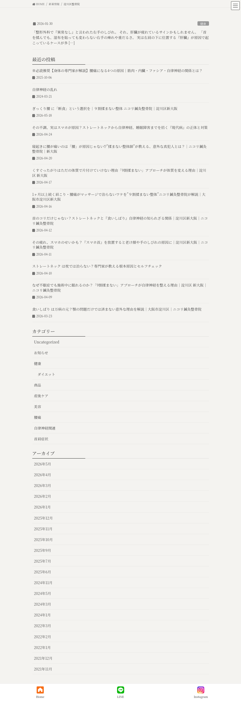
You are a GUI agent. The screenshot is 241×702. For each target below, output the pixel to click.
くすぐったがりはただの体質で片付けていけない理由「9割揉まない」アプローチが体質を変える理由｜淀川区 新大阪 (119, 173)
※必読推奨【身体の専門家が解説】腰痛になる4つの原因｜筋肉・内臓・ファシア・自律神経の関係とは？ (117, 70)
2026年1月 (42, 507)
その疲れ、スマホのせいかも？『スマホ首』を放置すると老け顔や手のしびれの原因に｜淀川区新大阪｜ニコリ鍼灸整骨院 (120, 245)
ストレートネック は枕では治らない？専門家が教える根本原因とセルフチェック (97, 266)
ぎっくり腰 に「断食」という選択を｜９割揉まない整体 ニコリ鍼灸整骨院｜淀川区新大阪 (104, 108)
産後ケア (41, 395)
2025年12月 (43, 518)
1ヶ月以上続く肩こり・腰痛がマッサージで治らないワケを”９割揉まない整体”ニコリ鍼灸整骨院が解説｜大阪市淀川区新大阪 (119, 197)
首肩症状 (41, 438)
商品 (37, 385)
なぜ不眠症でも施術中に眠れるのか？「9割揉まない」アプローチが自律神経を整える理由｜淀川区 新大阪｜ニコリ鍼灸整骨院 (119, 287)
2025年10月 (43, 539)
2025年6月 (42, 571)
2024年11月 (43, 582)
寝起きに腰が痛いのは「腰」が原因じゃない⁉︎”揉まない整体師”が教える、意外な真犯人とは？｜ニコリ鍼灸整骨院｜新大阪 (119, 149)
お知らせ (41, 352)
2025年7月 (42, 561)
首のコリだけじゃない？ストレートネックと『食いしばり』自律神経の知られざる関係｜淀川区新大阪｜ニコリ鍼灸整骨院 (120, 221)
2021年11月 (43, 669)
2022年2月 (42, 636)
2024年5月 (42, 593)
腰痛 (37, 417)
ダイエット (46, 374)
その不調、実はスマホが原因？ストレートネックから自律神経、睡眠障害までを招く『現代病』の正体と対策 (120, 127)
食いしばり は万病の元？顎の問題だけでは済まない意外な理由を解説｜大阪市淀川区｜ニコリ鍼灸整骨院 (117, 309)
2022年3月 (42, 625)
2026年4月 (42, 474)
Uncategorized (46, 341)
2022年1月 (42, 647)
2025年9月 (42, 550)
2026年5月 (42, 463)
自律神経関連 (45, 428)
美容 (37, 406)
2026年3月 (42, 485)
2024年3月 (42, 604)
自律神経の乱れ (44, 89)
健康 (203, 24)
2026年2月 (42, 496)
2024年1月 (42, 614)
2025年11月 (43, 528)
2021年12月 (43, 658)
